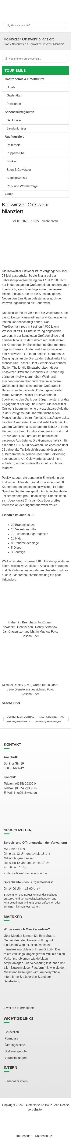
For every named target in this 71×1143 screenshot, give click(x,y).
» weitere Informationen (19, 1008)
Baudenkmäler (16, 128)
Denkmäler (14, 120)
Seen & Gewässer (19, 169)
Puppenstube (15, 153)
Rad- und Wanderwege (22, 186)
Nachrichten (19, 44)
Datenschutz (43, 1135)
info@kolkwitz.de (25, 792)
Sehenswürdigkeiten (19, 112)
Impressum (24, 1135)
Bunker (11, 161)
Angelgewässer (17, 177)
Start (6, 44)
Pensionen (14, 103)
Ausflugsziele (14, 136)
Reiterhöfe (14, 145)
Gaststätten (14, 95)
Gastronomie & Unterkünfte (24, 79)
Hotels (11, 87)
